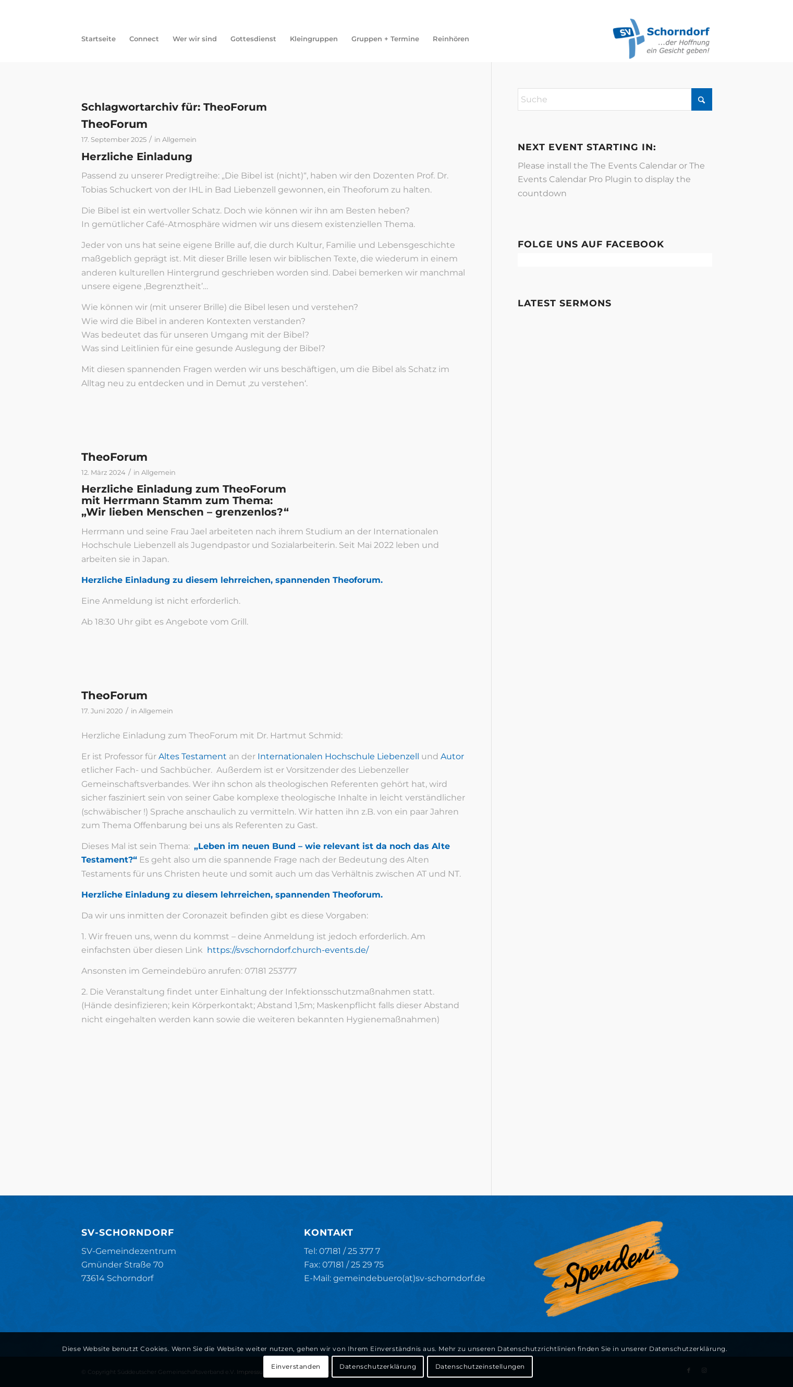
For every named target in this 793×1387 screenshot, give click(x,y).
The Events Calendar (633, 166)
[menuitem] (99, 38)
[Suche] (615, 99)
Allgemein (179, 139)
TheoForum (114, 123)
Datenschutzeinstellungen (480, 1366)
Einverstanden (296, 1366)
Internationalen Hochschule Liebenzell (338, 756)
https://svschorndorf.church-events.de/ (288, 950)
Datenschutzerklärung (377, 1366)
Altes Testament (192, 756)
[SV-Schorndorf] (661, 38)
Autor (452, 756)
